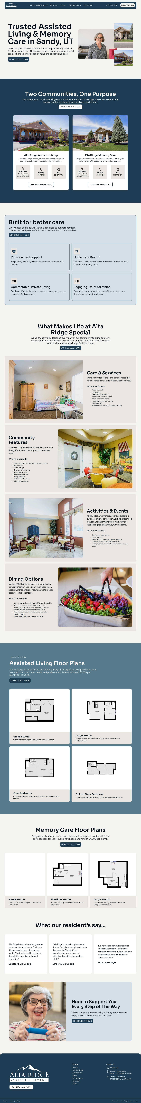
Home (31, 5)
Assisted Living (78, 1070)
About (63, 5)
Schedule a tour (127, 5)
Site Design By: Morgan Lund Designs (125, 1101)
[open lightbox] (39, 710)
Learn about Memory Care (100, 184)
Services (53, 5)
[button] (42, 5)
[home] (11, 5)
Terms (5, 1101)
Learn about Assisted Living (41, 184)
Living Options (75, 5)
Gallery (75, 1084)
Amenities (88, 5)
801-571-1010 (111, 5)
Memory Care (77, 1073)
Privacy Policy (15, 1101)
